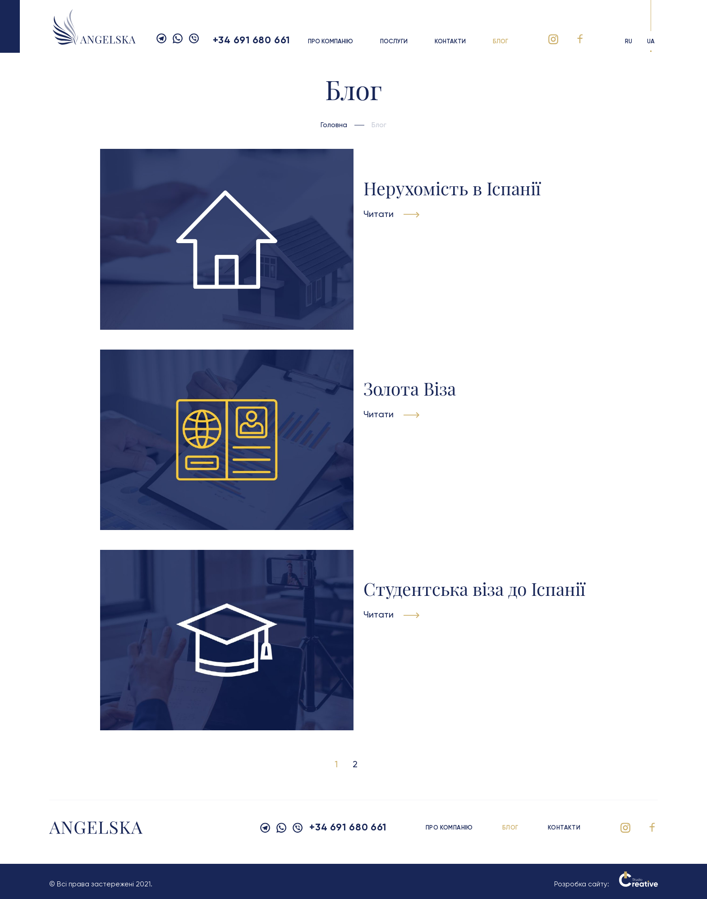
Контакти (450, 42)
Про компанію (330, 42)
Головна (334, 125)
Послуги (394, 42)
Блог (500, 42)
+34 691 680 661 (251, 41)
